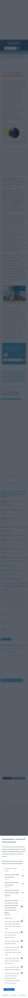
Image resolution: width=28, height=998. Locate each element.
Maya (4, 307)
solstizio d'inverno (15, 393)
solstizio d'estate (5, 393)
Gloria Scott (10, 387)
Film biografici (5, 957)
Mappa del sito (5, 972)
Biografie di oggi (5, 921)
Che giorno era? (5, 954)
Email (3, 619)
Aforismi (3, 961)
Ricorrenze (4, 946)
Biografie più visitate (7, 924)
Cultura (4, 55)
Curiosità (3, 398)
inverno (18, 391)
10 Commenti (6, 389)
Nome (3, 610)
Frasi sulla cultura (21, 910)
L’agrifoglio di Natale (16, 533)
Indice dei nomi (5, 928)
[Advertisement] (14, 20)
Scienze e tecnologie (11, 55)
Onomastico (4, 950)
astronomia (11, 391)
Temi (2, 935)
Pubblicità (4, 983)
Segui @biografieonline (14, 653)
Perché (8, 398)
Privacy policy (5, 976)
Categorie (4, 932)
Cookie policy (4, 980)
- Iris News (13, 563)
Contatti (3, 987)
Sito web (3, 627)
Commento (5, 588)
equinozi (11, 339)
